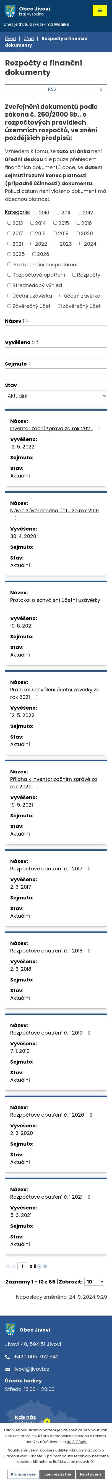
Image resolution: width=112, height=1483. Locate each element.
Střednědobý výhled (37, 285)
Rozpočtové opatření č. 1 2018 (51, 950)
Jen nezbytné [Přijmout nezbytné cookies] (57, 1474)
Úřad (29, 38)
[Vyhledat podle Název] (56, 331)
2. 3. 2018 (20, 968)
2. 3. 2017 (20, 886)
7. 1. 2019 (20, 1051)
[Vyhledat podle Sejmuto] (56, 373)
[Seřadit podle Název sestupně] (27, 322)
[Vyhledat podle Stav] (56, 395)
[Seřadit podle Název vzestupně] (27, 320)
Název (14, 320)
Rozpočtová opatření (38, 274)
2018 (40, 233)
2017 (17, 233)
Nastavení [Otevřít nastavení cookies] (90, 1474)
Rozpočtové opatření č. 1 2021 (51, 1196)
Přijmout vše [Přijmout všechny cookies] (23, 1474)
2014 (40, 222)
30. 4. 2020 (23, 536)
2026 (43, 254)
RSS (76, 89)
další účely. (77, 1441)
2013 (17, 222)
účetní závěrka (82, 295)
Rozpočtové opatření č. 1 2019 (51, 1032)
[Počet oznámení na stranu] (94, 1282)
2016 (86, 222)
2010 (44, 212)
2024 (90, 243)
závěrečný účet (82, 306)
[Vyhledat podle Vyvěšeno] (56, 352)
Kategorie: (17, 212)
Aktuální (20, 475)
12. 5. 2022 (22, 446)
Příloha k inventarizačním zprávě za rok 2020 (53, 783)
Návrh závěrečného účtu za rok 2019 (54, 514)
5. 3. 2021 (21, 1215)
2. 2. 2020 (21, 1133)
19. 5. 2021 (21, 804)
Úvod (10, 38)
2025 (18, 254)
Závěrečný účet (31, 306)
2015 (63, 222)
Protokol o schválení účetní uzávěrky (55, 603)
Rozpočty (88, 274)
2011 (65, 212)
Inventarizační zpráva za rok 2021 (56, 428)
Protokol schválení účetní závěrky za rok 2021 (55, 693)
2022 (41, 243)
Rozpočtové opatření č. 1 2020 (52, 1114)
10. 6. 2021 (21, 625)
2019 (63, 233)
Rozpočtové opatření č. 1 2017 (51, 868)
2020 (87, 233)
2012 (88, 212)
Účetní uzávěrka (32, 295)
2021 (17, 243)
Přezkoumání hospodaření (44, 264)
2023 (66, 243)
